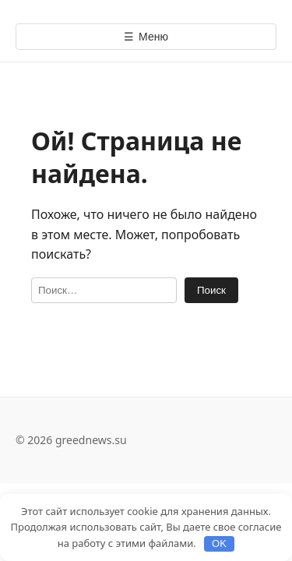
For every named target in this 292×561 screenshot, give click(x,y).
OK (219, 543)
